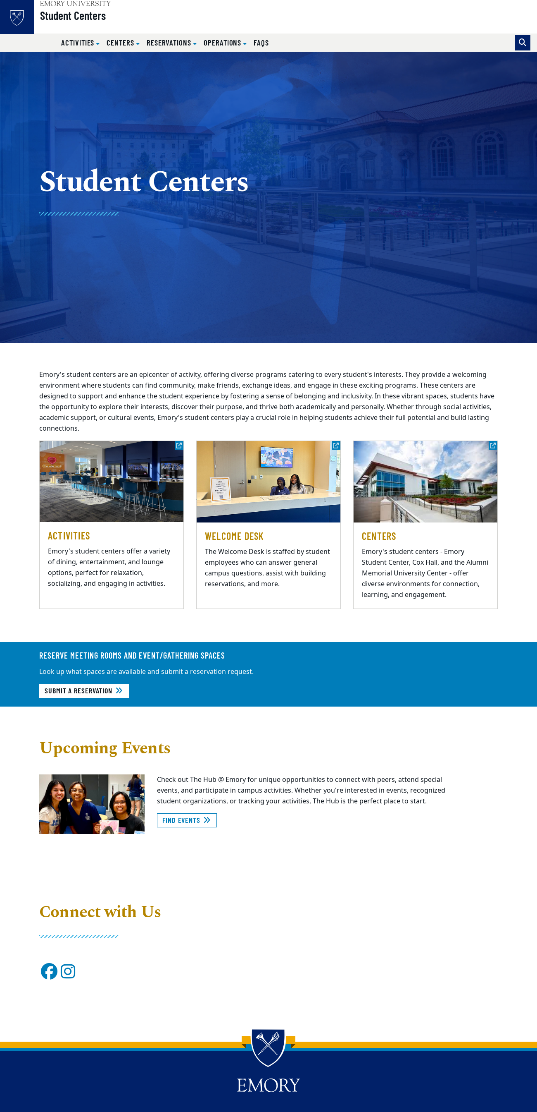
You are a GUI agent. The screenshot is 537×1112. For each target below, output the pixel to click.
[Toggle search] (522, 42)
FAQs (261, 42)
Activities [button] (78, 42)
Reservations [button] (170, 42)
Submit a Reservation (84, 690)
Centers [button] (121, 42)
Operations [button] (223, 42)
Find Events (186, 819)
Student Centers (91, 21)
